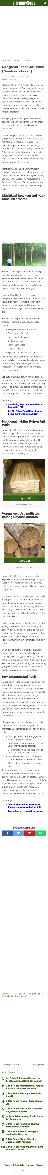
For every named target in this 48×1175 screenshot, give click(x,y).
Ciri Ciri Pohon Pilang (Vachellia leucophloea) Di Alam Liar (21, 1140)
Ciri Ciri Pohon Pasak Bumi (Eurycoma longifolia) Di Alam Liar (24, 1110)
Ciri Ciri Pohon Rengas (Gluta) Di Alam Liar (24, 1102)
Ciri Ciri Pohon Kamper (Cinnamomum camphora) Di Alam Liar (24, 1148)
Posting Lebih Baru (11, 1065)
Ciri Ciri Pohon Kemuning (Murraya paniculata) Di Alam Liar (22, 1125)
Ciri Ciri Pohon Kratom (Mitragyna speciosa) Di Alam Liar (22, 1133)
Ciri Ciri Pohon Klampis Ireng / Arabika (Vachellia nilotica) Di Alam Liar (24, 1087)
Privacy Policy (19, 1165)
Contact (39, 1165)
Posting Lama (38, 1065)
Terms (7, 1165)
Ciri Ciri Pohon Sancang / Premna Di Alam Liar (23, 1094)
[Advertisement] (24, 33)
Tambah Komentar (9, 79)
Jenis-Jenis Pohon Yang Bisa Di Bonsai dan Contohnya (24, 1117)
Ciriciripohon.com (29, 1171)
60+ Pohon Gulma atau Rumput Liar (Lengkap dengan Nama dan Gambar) (24, 1079)
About (30, 1165)
